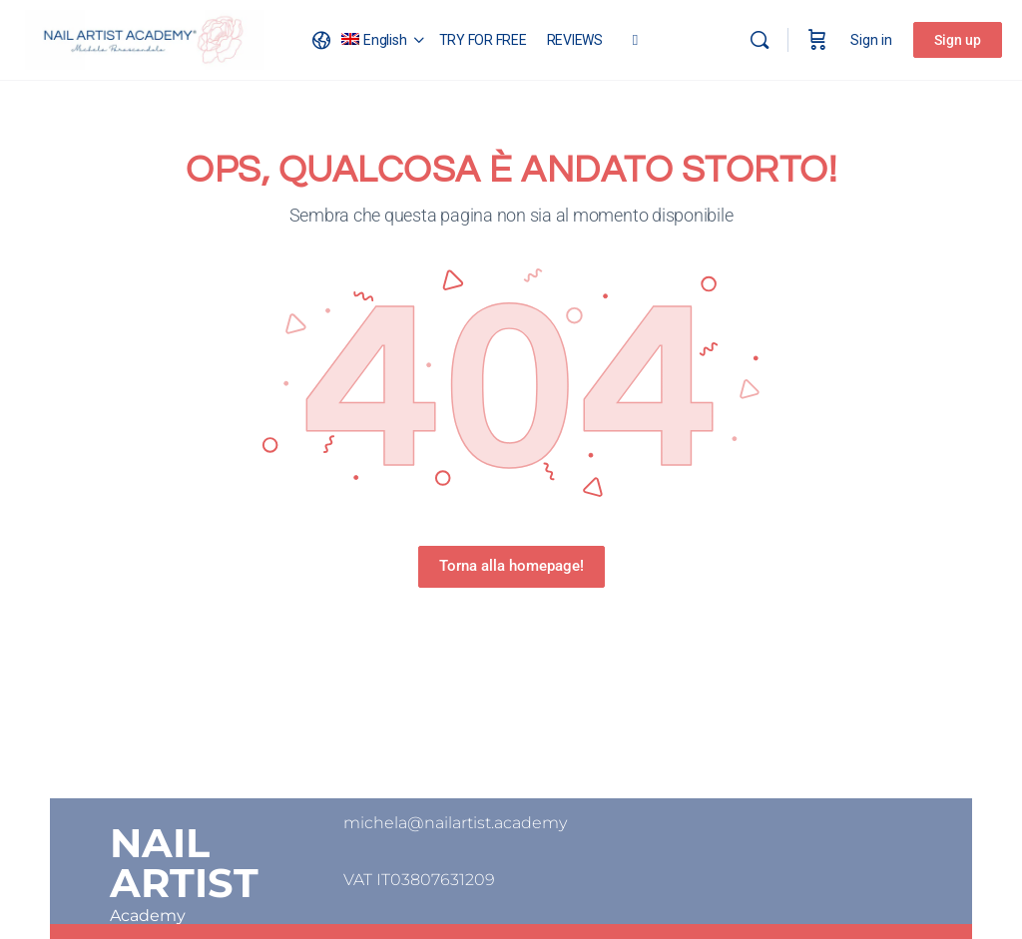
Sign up (957, 40)
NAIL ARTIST (184, 862)
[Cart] (817, 40)
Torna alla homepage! (511, 566)
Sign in (871, 40)
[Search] (759, 40)
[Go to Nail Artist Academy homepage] (144, 38)
